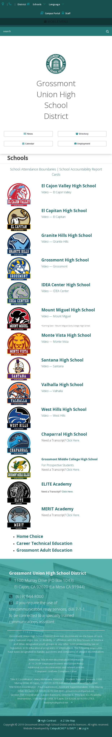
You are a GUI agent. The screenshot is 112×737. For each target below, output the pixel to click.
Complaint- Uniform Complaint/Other (56, 671)
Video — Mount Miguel (56, 316)
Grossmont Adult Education (44, 550)
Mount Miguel (68, 310)
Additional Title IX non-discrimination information (56, 659)
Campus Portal (50, 13)
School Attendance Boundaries (33, 169)
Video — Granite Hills (54, 242)
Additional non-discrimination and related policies (56, 667)
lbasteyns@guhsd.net (56, 702)
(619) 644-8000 (30, 596)
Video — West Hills (53, 416)
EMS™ (73, 728)
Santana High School (62, 360)
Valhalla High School (62, 384)
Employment (82, 143)
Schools (40, 4)
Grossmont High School (65, 260)
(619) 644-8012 (61, 683)
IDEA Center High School (65, 285)
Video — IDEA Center (55, 291)
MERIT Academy (57, 509)
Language (57, 4)
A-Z (68, 720)
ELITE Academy (56, 484)
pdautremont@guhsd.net (80, 690)
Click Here (72, 515)
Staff (66, 13)
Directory (82, 133)
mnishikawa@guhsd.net (84, 683)
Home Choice (30, 536)
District (24, 4)
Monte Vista (66, 335)
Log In (85, 728)
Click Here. (73, 440)
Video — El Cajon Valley (56, 192)
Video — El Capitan (53, 217)
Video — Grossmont (54, 266)
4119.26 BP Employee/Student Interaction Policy (56, 663)
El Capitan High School (64, 210)
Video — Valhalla (52, 391)
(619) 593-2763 (85, 698)
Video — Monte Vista (54, 342)
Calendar (28, 143)
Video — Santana (52, 366)
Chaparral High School (64, 434)
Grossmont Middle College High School (69, 459)
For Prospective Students (57, 465)
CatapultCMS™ (58, 728)
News (28, 133)
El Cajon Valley (68, 186)
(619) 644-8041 (56, 690)
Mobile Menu (58, 22)
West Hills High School (63, 409)
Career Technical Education (44, 543)
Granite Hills (66, 235)
